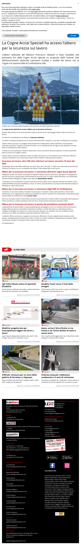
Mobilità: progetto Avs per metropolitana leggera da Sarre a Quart (18, 330)
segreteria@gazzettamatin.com (19, 450)
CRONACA (46, 372)
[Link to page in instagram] (67, 467)
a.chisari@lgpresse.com (56, 421)
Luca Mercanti (27, 295)
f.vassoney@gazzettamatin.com (16, 514)
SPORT (45, 281)
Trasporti (7, 325)
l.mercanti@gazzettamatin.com (16, 467)
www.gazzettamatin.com (14, 412)
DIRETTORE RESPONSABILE (14, 462)
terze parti (34, 11)
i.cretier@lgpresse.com (52, 432)
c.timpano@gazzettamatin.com (16, 497)
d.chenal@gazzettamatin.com (15, 480)
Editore (8, 415)
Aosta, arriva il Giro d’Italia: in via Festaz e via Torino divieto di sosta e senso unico (58, 330)
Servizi (6, 281)
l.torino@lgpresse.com (52, 428)
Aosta (19, 295)
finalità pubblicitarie (62, 16)
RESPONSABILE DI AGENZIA (53, 417)
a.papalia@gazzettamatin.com (15, 503)
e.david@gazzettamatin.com (15, 486)
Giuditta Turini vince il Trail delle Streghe (57, 285)
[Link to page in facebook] (52, 465)
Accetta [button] (73, 35)
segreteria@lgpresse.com (57, 413)
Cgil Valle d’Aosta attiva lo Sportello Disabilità (19, 285)
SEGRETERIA (10, 517)
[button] (78, 3)
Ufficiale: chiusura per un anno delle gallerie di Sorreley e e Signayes (19, 376)
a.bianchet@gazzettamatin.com (16, 474)
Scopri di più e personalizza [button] (14, 35)
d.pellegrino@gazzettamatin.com (16, 491)
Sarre (19, 341)
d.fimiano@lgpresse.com (52, 436)
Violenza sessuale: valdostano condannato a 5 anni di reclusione (57, 376)
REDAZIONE (10, 443)
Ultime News (19, 249)
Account (47, 424)
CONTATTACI (10, 531)
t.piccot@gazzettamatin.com (15, 508)
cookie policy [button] (36, 9)
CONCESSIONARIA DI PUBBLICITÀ (65, 401)
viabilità (46, 325)
